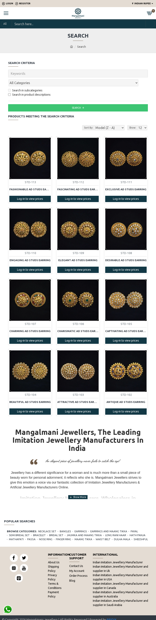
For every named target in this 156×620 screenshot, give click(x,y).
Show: (132, 118)
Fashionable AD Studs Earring (30, 180)
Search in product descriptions (29, 85)
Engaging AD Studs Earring (30, 251)
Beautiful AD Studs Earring (30, 393)
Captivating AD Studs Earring (126, 322)
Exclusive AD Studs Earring (125, 180)
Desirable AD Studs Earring (126, 251)
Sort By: (87, 118)
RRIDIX (111, 610)
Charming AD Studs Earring (30, 322)
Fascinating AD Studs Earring (78, 180)
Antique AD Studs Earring (125, 393)
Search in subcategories (25, 81)
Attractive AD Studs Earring (78, 393)
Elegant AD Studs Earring (78, 251)
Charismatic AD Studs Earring (78, 322)
